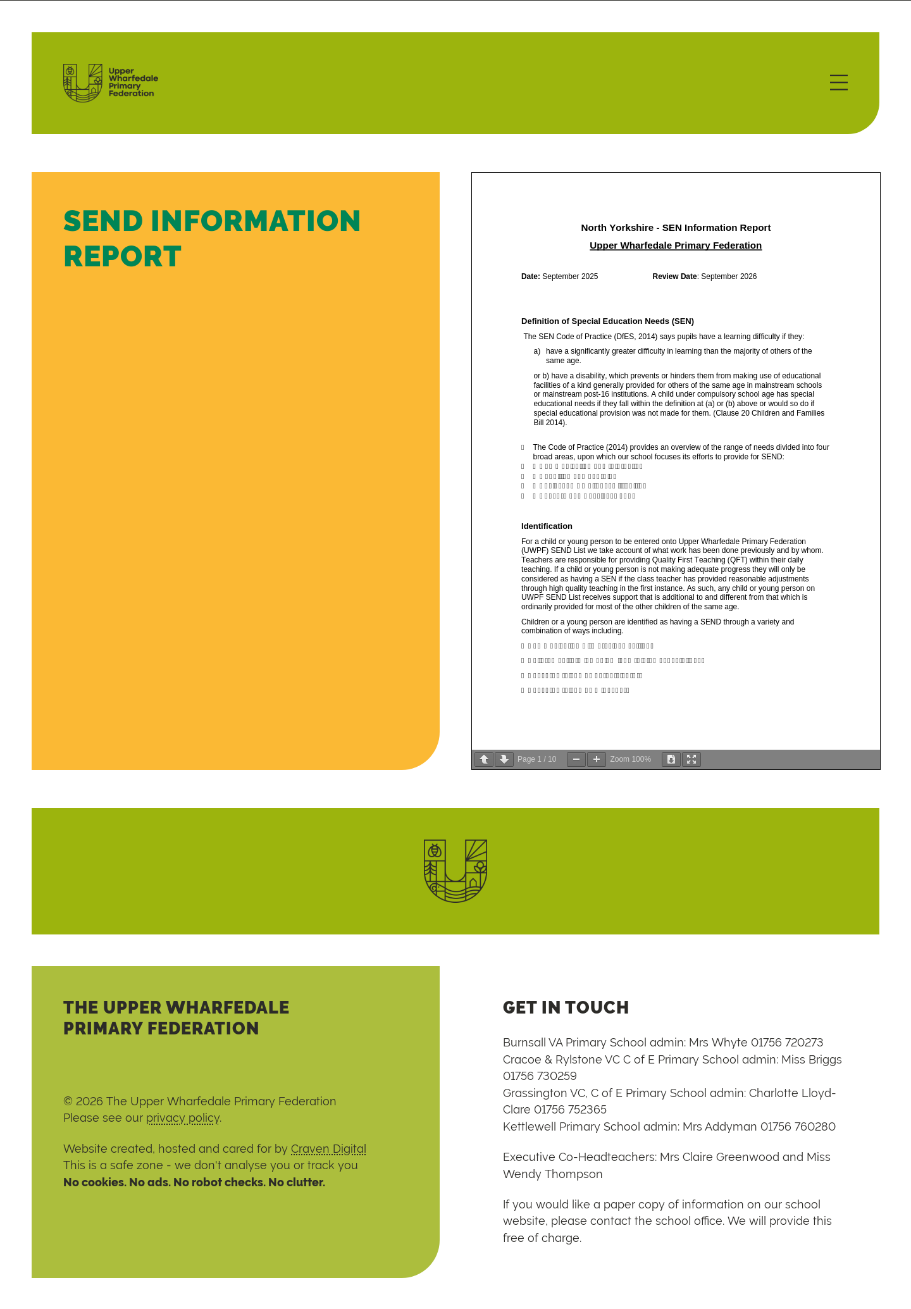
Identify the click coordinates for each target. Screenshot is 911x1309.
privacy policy (183, 1118)
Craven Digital (328, 1149)
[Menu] (839, 83)
